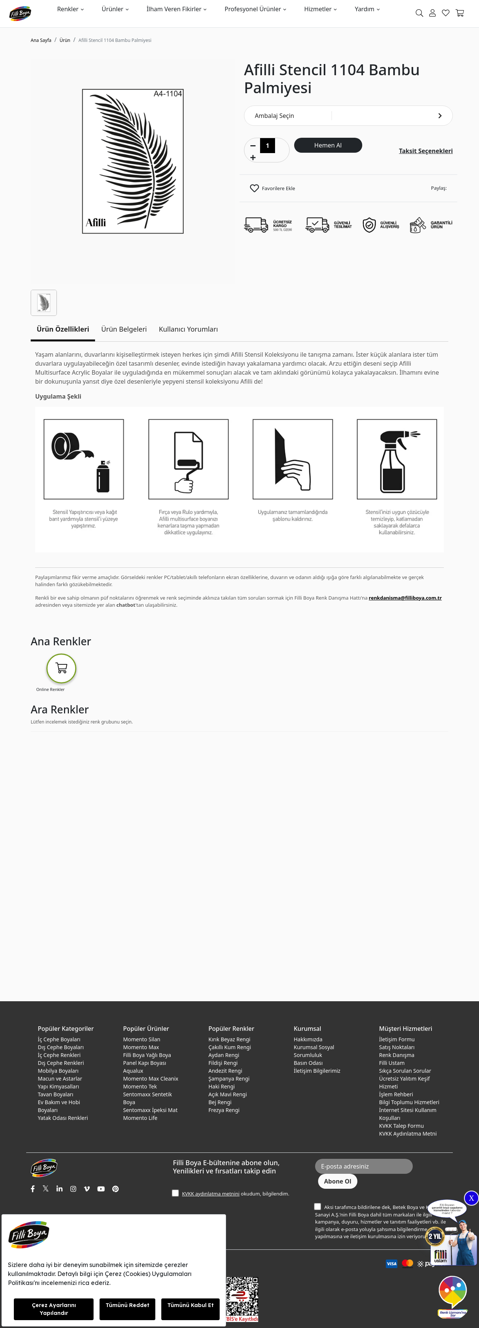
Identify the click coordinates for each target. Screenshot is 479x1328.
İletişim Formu (397, 1039)
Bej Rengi (220, 1102)
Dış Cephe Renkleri (61, 1062)
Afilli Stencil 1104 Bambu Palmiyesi (115, 40)
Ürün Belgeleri (124, 329)
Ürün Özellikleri (63, 329)
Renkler (68, 9)
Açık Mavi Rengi (227, 1094)
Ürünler (112, 9)
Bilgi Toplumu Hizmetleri (409, 1102)
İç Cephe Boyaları (59, 1039)
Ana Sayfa (41, 40)
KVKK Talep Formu (401, 1125)
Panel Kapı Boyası (144, 1062)
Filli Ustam (392, 1062)
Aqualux (133, 1070)
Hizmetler (318, 9)
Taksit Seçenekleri (426, 151)
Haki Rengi (221, 1086)
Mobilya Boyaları (58, 1070)
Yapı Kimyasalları (58, 1086)
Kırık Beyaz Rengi (229, 1039)
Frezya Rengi (224, 1110)
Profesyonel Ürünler (253, 9)
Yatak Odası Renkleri (63, 1117)
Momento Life (140, 1117)
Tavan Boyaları (55, 1094)
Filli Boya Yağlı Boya (147, 1055)
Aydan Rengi (223, 1055)
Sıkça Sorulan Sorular (405, 1070)
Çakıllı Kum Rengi (229, 1047)
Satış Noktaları (397, 1047)
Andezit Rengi (225, 1070)
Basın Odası (308, 1062)
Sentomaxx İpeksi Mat (150, 1110)
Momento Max (141, 1047)
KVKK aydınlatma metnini (211, 1193)
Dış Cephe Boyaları (61, 1047)
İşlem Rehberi (396, 1094)
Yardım (364, 9)
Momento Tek (140, 1086)
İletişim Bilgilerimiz (317, 1070)
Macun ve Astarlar (60, 1078)
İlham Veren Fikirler (174, 9)
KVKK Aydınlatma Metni (408, 1133)
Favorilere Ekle (278, 188)
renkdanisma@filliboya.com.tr (405, 597)
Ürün (65, 40)
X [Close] (471, 1198)
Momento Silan (141, 1039)
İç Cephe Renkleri (59, 1055)
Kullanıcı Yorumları (188, 329)
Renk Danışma (396, 1055)
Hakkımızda (308, 1039)
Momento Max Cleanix (150, 1078)
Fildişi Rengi (223, 1062)
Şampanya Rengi (229, 1078)
